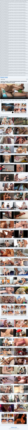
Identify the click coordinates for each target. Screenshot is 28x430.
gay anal (7, 100)
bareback (4, 100)
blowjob (16, 100)
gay (1, 100)
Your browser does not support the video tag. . (14, 91)
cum (10, 100)
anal (1, 101)
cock (22, 100)
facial (24, 100)
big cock (13, 100)
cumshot (19, 100)
